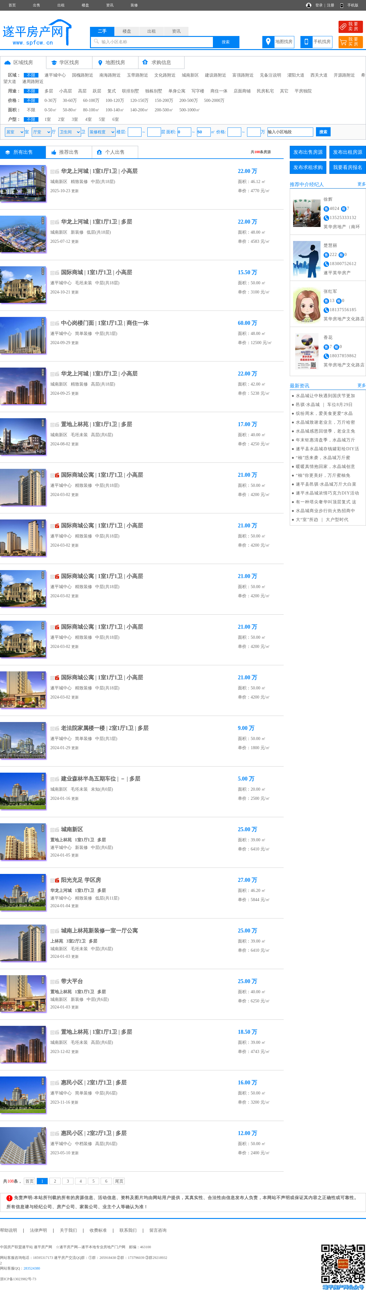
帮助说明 (8, 1230)
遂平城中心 (55, 75)
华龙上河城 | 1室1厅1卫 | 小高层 (99, 171)
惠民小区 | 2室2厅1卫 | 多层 (94, 1133)
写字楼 (198, 91)
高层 (82, 91)
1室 (48, 119)
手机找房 (322, 41)
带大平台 (72, 981)
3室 (75, 119)
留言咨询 (158, 1230)
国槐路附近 (82, 75)
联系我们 (128, 1230)
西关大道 (319, 75)
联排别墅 (130, 91)
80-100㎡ (91, 110)
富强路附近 (243, 75)
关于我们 (68, 1230)
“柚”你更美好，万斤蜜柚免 (323, 475)
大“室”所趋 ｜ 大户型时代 (322, 519)
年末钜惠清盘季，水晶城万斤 (325, 440)
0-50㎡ (51, 110)
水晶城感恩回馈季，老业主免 (325, 431)
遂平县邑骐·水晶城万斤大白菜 (326, 484)
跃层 (97, 91)
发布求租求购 (308, 167)
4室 (88, 119)
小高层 (65, 91)
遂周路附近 (33, 81)
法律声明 (38, 1230)
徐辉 (328, 199)
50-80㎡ (70, 110)
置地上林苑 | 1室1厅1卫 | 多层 (96, 424)
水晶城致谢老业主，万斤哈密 (325, 422)
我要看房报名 (347, 167)
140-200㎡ (139, 110)
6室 (116, 119)
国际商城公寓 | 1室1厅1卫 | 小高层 (102, 475)
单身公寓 (176, 91)
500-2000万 (214, 100)
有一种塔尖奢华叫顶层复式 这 (326, 502)
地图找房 (283, 41)
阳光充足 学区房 (81, 880)
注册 (330, 5)
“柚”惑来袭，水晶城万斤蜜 (323, 457)
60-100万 (91, 100)
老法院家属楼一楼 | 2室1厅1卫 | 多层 (105, 728)
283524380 (31, 1268)
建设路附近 (215, 75)
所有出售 (23, 152)
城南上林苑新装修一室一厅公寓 (99, 931)
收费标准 (98, 1230)
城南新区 (190, 75)
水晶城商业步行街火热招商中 (325, 510)
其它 (284, 91)
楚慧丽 (330, 245)
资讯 (109, 5)
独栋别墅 (153, 91)
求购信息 (161, 62)
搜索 (226, 42)
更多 (361, 184)
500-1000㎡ (189, 110)
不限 (31, 75)
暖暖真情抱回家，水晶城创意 (325, 466)
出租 (61, 5)
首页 (12, 5)
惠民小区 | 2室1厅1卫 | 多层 (94, 1083)
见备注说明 (270, 75)
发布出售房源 (308, 152)
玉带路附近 (137, 75)
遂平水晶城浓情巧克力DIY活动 (327, 493)
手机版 (352, 5)
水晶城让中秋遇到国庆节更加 (325, 395)
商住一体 (219, 91)
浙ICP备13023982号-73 (18, 1279)
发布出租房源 (347, 152)
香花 (328, 337)
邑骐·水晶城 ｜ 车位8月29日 (324, 404)
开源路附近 (344, 75)
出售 (36, 5)
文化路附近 (165, 75)
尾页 (119, 1181)
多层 (49, 91)
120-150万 (139, 100)
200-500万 (188, 100)
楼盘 (85, 5)
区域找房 (23, 62)
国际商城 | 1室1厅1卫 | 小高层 (96, 272)
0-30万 (51, 100)
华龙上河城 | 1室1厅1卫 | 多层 (96, 222)
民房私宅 (265, 91)
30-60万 (70, 100)
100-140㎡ (115, 110)
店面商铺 (242, 91)
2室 (61, 119)
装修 (134, 5)
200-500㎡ (164, 110)
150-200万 (164, 100)
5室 (102, 119)
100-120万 (115, 100)
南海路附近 (110, 75)
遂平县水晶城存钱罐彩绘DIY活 (327, 449)
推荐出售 (69, 152)
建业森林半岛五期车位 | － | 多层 (100, 779)
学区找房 (69, 62)
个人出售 (115, 152)
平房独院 (303, 91)
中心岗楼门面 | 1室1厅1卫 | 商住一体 (105, 323)
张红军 (330, 291)
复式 (111, 91)
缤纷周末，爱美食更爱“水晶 (324, 413)
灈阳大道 (295, 75)
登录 (319, 5)
